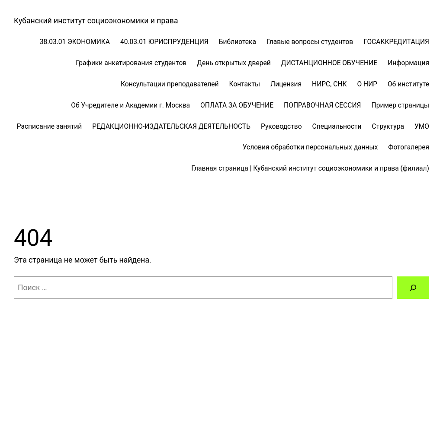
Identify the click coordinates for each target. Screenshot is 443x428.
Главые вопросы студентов (309, 42)
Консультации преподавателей (170, 84)
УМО (421, 126)
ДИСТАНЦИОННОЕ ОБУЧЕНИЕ (329, 63)
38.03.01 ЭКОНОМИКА (75, 42)
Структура (388, 126)
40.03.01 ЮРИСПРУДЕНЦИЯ (164, 42)
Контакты (244, 84)
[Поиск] (413, 287)
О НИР (367, 84)
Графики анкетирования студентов (131, 63)
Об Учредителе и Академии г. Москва (130, 105)
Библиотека (237, 42)
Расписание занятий (49, 126)
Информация (408, 63)
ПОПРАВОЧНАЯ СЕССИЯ (322, 105)
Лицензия (286, 84)
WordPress (95, 397)
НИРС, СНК (329, 84)
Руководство (281, 126)
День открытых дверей (234, 63)
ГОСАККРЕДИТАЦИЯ (396, 42)
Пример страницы (400, 105)
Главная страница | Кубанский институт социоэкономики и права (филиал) (310, 168)
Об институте (408, 84)
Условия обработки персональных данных (310, 147)
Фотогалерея (408, 147)
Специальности (337, 126)
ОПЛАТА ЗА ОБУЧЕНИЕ (236, 105)
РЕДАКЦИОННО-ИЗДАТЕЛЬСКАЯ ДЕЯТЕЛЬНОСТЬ (171, 126)
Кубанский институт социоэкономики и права (96, 20)
